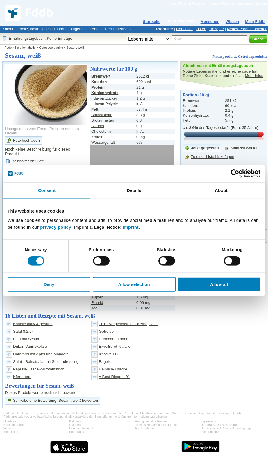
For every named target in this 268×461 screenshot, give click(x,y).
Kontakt (213, 3)
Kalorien (75, 421)
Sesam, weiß (76, 47)
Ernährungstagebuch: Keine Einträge (40, 38)
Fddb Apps (76, 431)
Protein (98, 87)
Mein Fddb (255, 21)
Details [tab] (134, 190)
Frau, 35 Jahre (244, 127)
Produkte (164, 29)
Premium (228, 3)
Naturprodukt (224, 56)
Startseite (151, 21)
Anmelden (245, 3)
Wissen (232, 21)
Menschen (210, 21)
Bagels (105, 361)
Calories (75, 424)
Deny (49, 284)
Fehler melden (210, 431)
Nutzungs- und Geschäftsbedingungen (227, 428)
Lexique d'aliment (81, 428)
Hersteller (184, 29)
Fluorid (97, 302)
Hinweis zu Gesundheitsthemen (156, 424)
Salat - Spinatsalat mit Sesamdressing (45, 361)
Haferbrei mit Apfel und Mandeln (40, 354)
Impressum (209, 421)
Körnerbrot (22, 376)
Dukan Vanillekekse (30, 346)
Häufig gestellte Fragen (151, 421)
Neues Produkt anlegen (247, 29)
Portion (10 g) (196, 95)
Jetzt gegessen (205, 148)
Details (11, 133)
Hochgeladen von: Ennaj (26, 129)
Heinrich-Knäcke (113, 369)
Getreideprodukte (51, 47)
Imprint (131, 226)
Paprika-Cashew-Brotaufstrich (39, 369)
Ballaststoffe (101, 115)
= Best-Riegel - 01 (114, 376)
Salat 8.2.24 (23, 331)
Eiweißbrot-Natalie (115, 346)
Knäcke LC (108, 354)
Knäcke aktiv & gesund (33, 324)
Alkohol (97, 126)
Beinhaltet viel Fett (28, 161)
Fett (94, 109)
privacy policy (55, 226)
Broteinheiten (102, 120)
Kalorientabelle (180, 21)
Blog (172, 3)
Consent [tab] (47, 190)
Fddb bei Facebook (192, 3)
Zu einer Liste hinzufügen (212, 156)
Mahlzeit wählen (245, 148)
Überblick (9, 421)
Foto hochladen (26, 140)
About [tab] (221, 190)
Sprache (261, 3)
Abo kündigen (144, 428)
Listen (201, 29)
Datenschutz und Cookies (219, 424)
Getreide (106, 331)
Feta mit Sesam (26, 339)
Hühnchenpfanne (113, 339)
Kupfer (97, 297)
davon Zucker (105, 98)
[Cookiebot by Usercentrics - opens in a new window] (235, 173)
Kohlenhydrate (104, 93)
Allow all (219, 284)
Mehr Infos (254, 75)
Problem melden (63, 129)
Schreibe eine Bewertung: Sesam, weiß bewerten (55, 400)
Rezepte (216, 29)
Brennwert (100, 76)
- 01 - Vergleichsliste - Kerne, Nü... (128, 324)
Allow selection (134, 284)
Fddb (8, 47)
